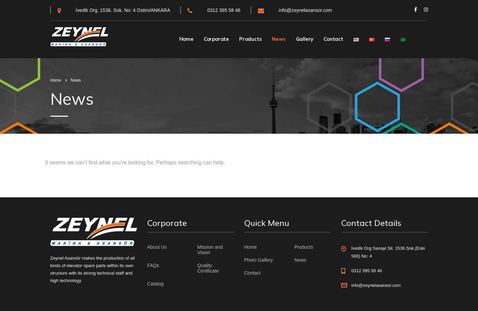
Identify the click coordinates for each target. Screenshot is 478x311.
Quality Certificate (208, 268)
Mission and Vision (210, 249)
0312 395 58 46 (223, 10)
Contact (333, 39)
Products (250, 39)
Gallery (305, 39)
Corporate (216, 39)
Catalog (155, 284)
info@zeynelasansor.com (305, 10)
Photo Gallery (258, 260)
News (278, 39)
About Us (157, 247)
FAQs (153, 265)
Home (186, 39)
